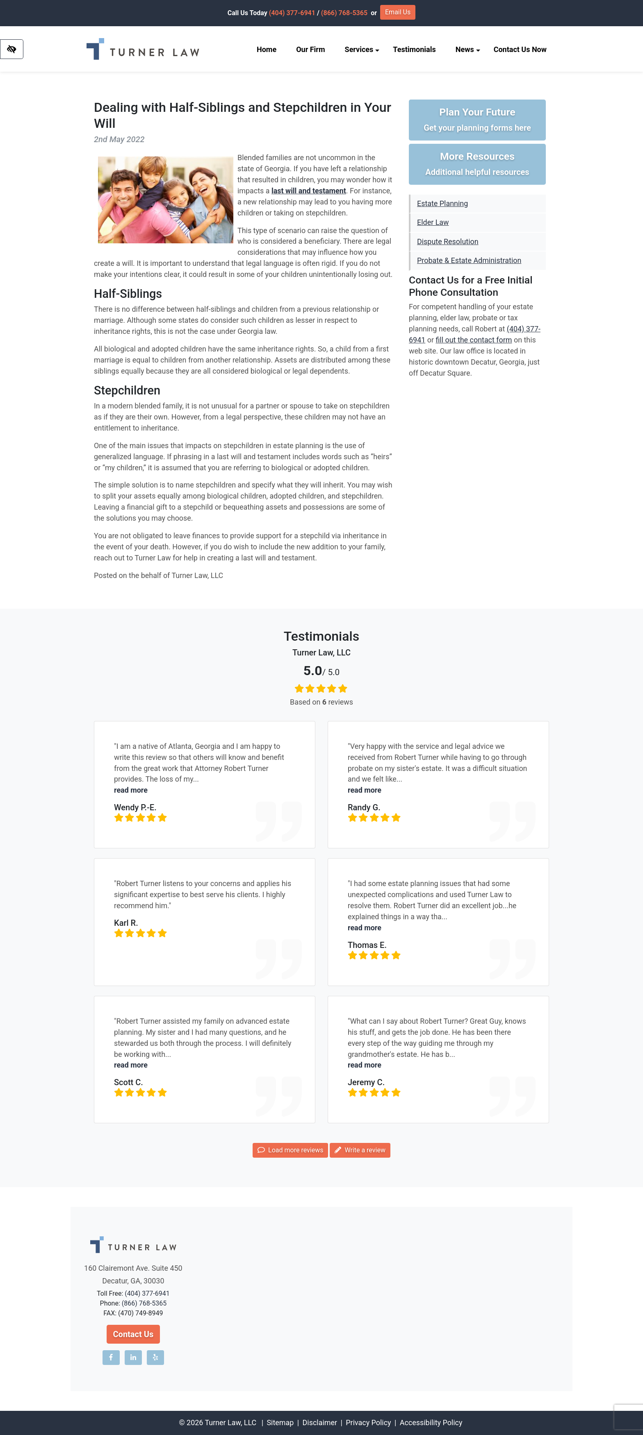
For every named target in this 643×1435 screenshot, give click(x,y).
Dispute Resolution (448, 241)
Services (362, 49)
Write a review (360, 1150)
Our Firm (310, 49)
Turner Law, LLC (230, 1422)
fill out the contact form (474, 340)
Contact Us (133, 1334)
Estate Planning (442, 203)
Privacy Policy (368, 1422)
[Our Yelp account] (155, 1357)
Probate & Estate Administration (469, 260)
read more (131, 790)
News (468, 49)
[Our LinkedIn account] (133, 1357)
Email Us (397, 12)
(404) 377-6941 (292, 13)
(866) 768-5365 (344, 13)
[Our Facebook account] (111, 1357)
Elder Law (433, 222)
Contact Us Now (520, 49)
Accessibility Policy (431, 1422)
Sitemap (280, 1422)
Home (266, 49)
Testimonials (414, 49)
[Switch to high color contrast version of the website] (11, 49)
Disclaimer (320, 1422)
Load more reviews (290, 1150)
